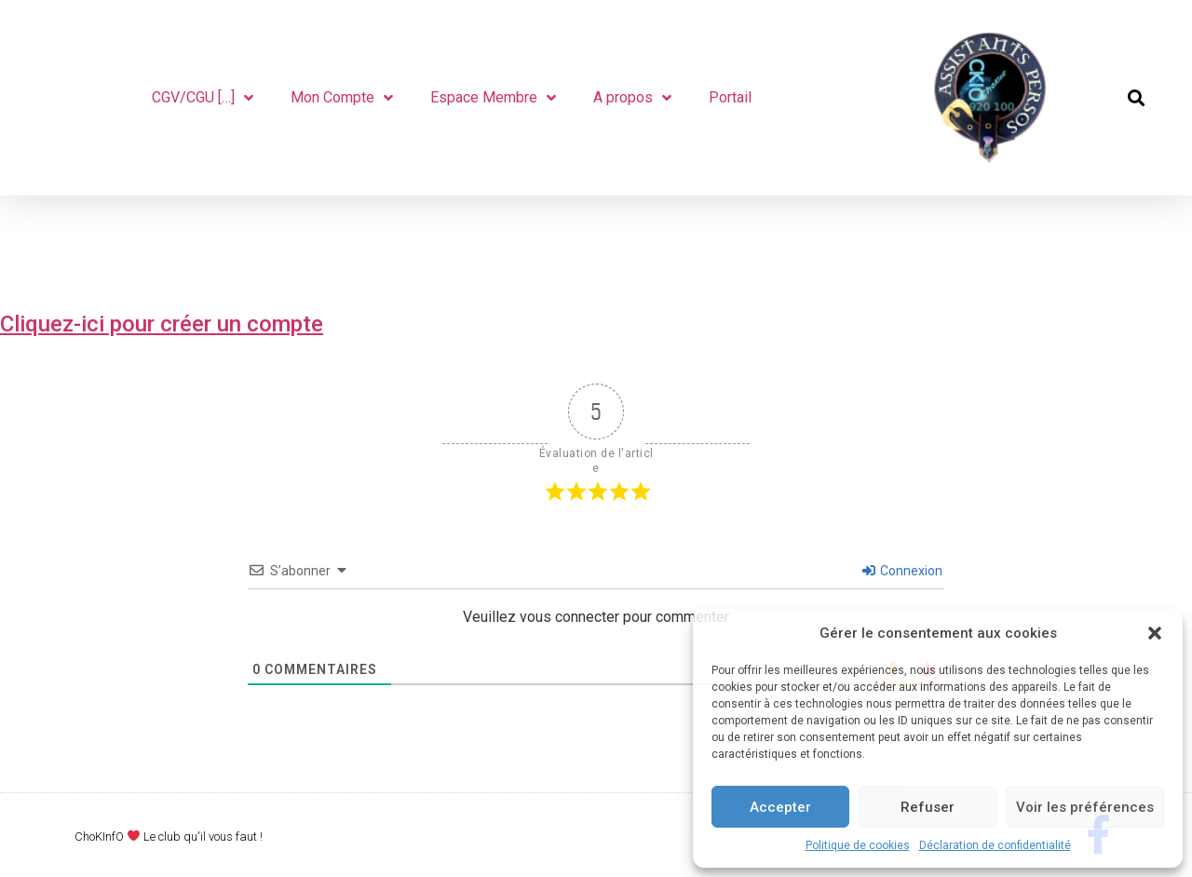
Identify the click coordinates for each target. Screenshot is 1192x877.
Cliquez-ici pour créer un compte (161, 324)
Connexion (902, 570)
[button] (1154, 633)
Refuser (928, 807)
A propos (632, 98)
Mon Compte (342, 98)
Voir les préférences (1085, 807)
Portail (730, 97)
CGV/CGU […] (202, 98)
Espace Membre (493, 98)
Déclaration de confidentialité (995, 845)
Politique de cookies (858, 845)
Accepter (780, 807)
